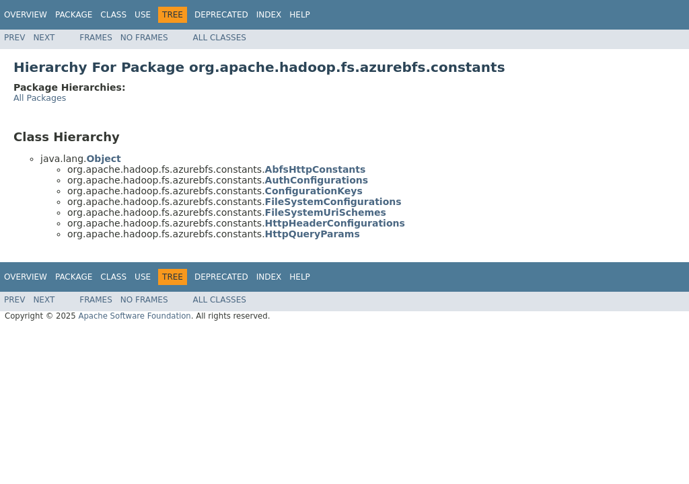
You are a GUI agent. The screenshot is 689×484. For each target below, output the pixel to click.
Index (269, 14)
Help (299, 14)
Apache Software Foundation (134, 316)
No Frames (144, 37)
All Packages (39, 98)
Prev (14, 37)
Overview (25, 14)
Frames (95, 37)
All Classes (219, 37)
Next (44, 37)
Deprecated (221, 14)
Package (73, 14)
